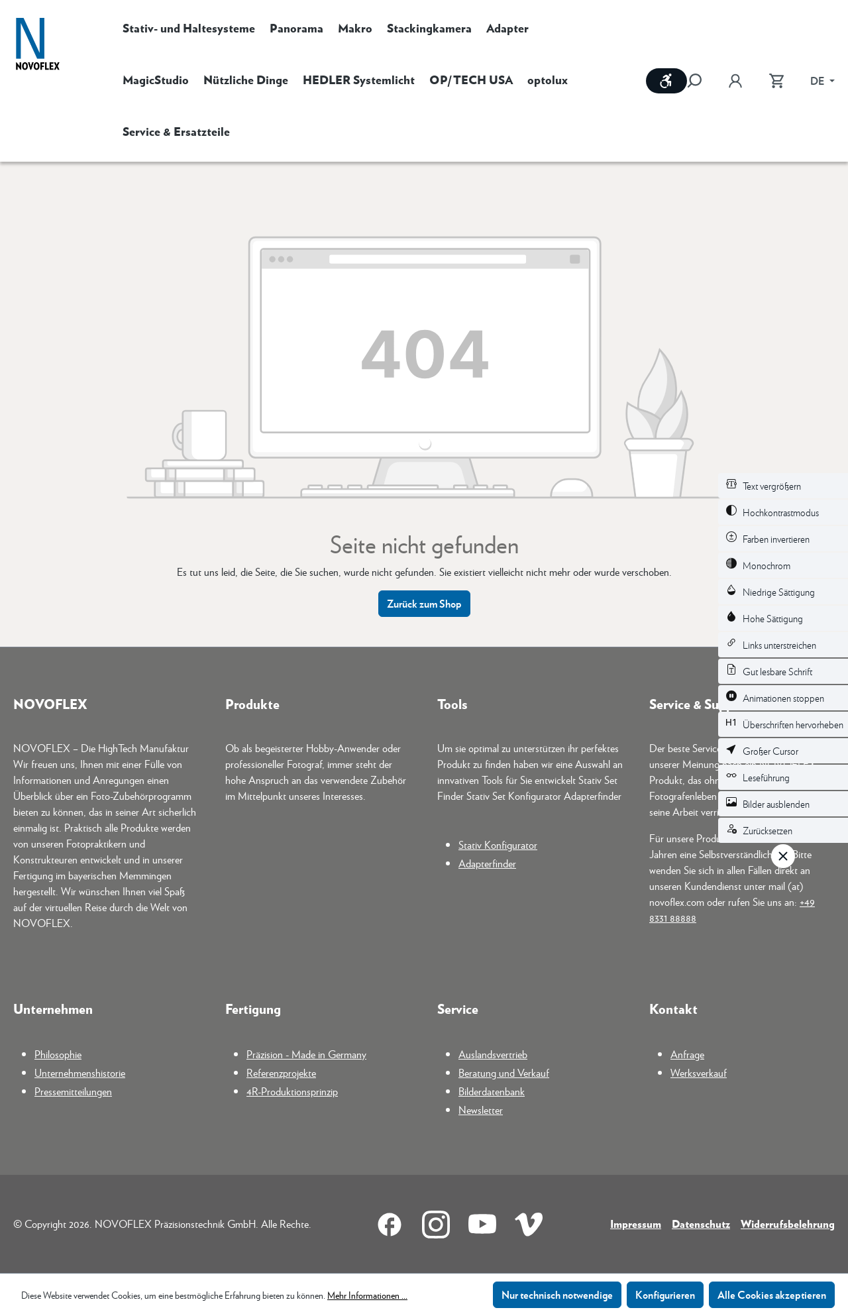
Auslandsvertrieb (492, 1054)
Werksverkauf (698, 1072)
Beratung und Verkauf (503, 1072)
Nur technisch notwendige (557, 1294)
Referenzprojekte (281, 1072)
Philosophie (57, 1054)
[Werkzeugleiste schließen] (783, 856)
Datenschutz (701, 1223)
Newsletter (480, 1109)
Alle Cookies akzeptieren (771, 1294)
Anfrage (687, 1054)
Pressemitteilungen (73, 1091)
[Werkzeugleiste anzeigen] (666, 80)
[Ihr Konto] (735, 80)
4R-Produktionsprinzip (292, 1091)
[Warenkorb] (776, 80)
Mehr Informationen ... (367, 1294)
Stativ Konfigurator (497, 844)
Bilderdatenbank (491, 1091)
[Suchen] (701, 80)
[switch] (783, 485)
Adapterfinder (487, 863)
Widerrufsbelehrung (788, 1223)
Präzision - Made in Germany (306, 1054)
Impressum (635, 1223)
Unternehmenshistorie (79, 1072)
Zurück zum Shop (424, 603)
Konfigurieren (665, 1294)
